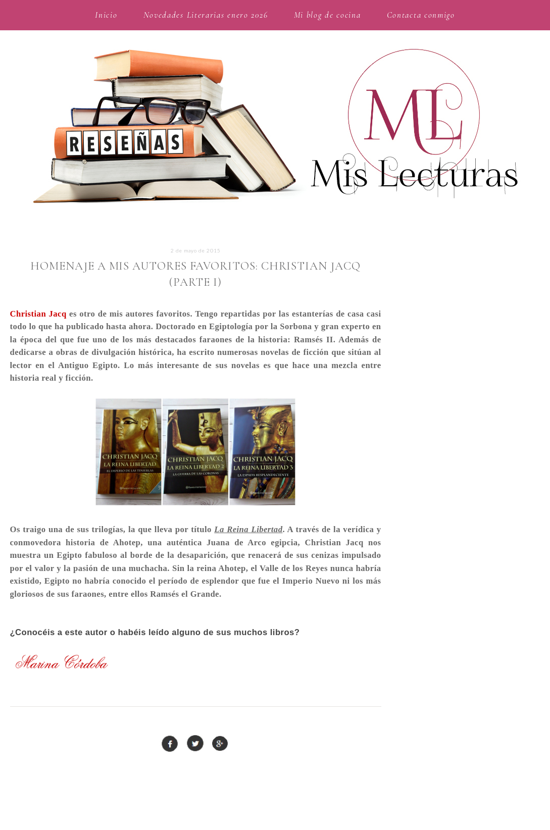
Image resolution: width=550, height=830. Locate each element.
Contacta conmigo (421, 15)
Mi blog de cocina (327, 15)
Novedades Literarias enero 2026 (205, 15)
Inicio (106, 15)
